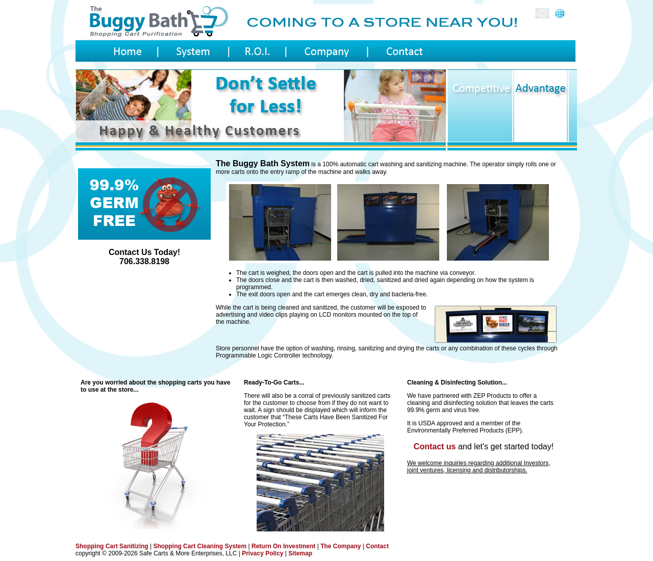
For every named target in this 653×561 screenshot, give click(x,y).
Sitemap (300, 553)
